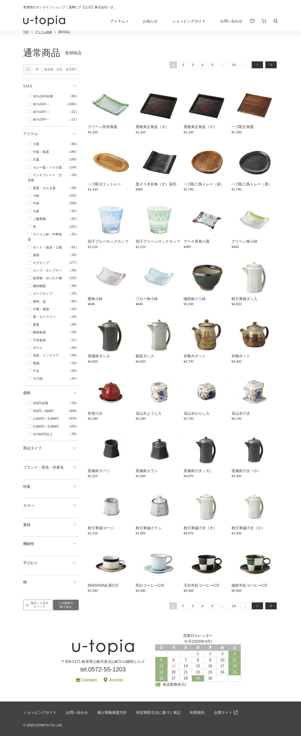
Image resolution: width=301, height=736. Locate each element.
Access (116, 679)
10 (234, 65)
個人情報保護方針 (112, 712)
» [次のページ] (259, 65)
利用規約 (197, 712)
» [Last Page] (273, 65)
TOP (26, 32)
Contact (89, 679)
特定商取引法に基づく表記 (158, 712)
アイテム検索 (43, 32)
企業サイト (223, 712)
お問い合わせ (231, 21)
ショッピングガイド (189, 21)
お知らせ (150, 21)
